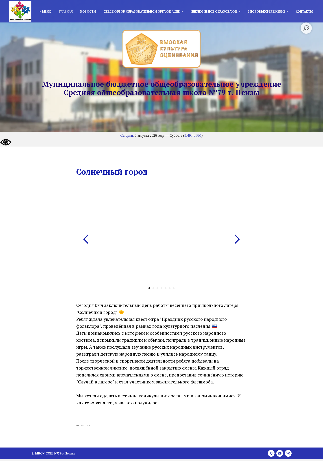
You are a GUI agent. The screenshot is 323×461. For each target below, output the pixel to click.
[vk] (288, 455)
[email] (279, 455)
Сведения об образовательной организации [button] (141, 11)
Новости (88, 11)
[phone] (271, 455)
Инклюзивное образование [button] (214, 11)
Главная (66, 11)
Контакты (304, 11)
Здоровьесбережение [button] (266, 11)
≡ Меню (45, 11)
